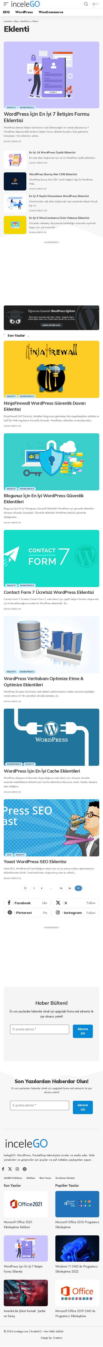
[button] (7, 4)
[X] (75, 903)
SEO (9, 854)
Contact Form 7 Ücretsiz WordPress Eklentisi (49, 592)
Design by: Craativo (51, 1338)
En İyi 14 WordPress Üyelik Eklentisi (52, 152)
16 (69, 888)
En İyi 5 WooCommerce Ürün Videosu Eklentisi (59, 218)
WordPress (27, 107)
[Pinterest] (27, 912)
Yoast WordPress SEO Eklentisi (35, 861)
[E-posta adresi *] (39, 1029)
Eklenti (11, 107)
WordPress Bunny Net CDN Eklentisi (53, 174)
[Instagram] (75, 912)
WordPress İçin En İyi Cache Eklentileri (42, 771)
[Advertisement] (51, 271)
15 (61, 888)
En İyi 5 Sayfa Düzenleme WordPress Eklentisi (59, 196)
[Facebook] (27, 903)
